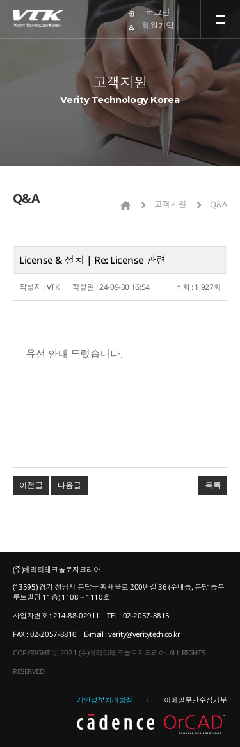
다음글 (69, 485)
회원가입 (157, 25)
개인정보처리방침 (104, 700)
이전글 (31, 485)
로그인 (158, 12)
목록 (213, 485)
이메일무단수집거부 (195, 700)
